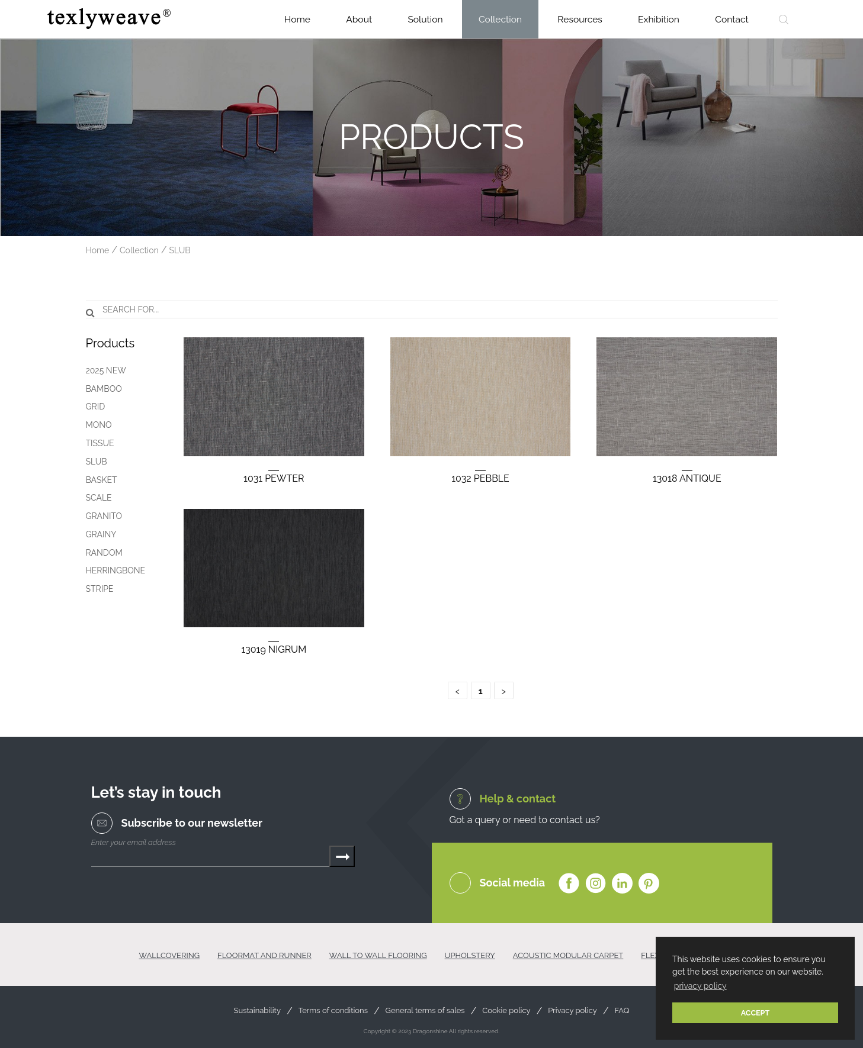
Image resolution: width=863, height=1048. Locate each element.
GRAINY (99, 534)
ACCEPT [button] (755, 1012)
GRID (93, 406)
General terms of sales (425, 1011)
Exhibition (658, 19)
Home (297, 19)
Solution (425, 19)
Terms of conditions (333, 1011)
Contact (732, 19)
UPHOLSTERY (470, 955)
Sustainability (257, 1011)
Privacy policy (572, 1011)
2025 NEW (104, 370)
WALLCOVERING (169, 955)
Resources (579, 19)
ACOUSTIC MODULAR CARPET (568, 955)
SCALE (97, 497)
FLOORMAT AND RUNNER (264, 955)
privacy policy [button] (700, 986)
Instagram (595, 884)
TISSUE (98, 443)
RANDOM (102, 552)
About (359, 19)
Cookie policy (506, 1011)
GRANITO (102, 516)
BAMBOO (102, 389)
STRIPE (97, 589)
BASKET (99, 480)
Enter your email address (133, 842)
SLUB (180, 250)
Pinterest (649, 884)
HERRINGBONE (113, 570)
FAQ (621, 1011)
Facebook (569, 884)
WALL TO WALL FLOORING (378, 955)
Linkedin (622, 884)
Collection (500, 19)
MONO (97, 425)
